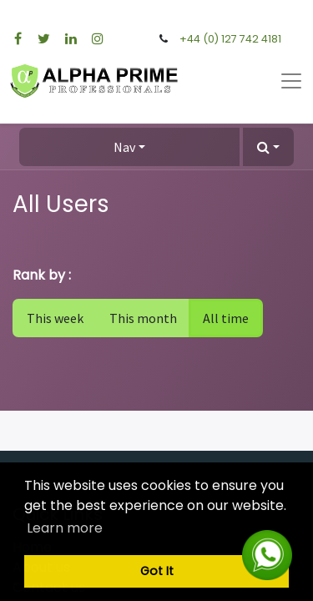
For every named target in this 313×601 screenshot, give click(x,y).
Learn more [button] (65, 528)
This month (143, 318)
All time (226, 318)
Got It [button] (157, 571)
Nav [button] (124, 147)
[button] (268, 147)
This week (55, 318)
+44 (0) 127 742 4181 (230, 39)
